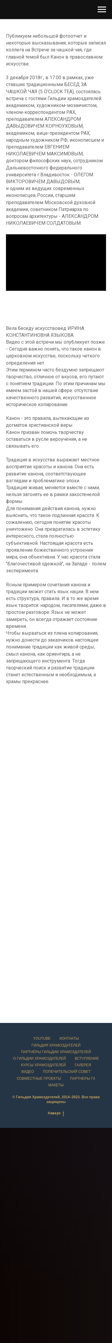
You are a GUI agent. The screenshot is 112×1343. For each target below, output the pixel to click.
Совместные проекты (39, 1078)
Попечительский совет (66, 1072)
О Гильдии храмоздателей (39, 1058)
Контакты (69, 1038)
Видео (28, 1072)
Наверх (56, 1113)
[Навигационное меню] (102, 10)
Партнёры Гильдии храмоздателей (56, 1052)
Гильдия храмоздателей (55, 1045)
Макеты (56, 1085)
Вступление (87, 1058)
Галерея (83, 1065)
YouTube (41, 1038)
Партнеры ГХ (83, 1078)
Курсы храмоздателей (43, 1065)
